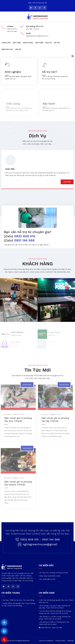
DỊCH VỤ (48, 43)
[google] (40, 8)
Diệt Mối (10, 169)
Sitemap (70, 641)
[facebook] (35, 8)
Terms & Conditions (46, 641)
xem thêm (67, 182)
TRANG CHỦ (5, 43)
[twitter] (31, 8)
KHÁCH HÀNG (28, 43)
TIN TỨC (57, 43)
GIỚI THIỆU (17, 43)
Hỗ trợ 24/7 (48, 71)
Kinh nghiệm (12, 71)
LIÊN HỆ (18, 49)
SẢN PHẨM (39, 43)
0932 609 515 (24, 236)
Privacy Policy (60, 641)
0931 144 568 (23, 240)
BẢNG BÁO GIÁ (7, 49)
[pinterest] (44, 8)
